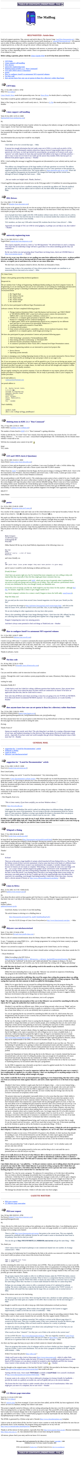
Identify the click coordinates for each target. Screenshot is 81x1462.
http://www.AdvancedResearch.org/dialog (44, 883)
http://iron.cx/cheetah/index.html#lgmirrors (15, 1432)
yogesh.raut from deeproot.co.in (21, 241)
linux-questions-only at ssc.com (57, 170)
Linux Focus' (69, 1342)
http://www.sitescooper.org (46, 1363)
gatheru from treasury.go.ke (16, 897)
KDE (22, 434)
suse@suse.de (67, 598)
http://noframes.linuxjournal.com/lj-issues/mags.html (43, 611)
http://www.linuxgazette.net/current (27, 1239)
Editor (11, 92)
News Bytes (45, 95)
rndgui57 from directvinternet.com (20, 1222)
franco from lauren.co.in (27, 719)
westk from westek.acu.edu (18, 841)
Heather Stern (33, 1453)
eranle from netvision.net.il (18, 773)
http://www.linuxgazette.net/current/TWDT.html (23, 1381)
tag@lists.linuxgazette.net (65, 39)
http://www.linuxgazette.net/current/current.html (22, 1375)
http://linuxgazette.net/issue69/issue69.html (37, 845)
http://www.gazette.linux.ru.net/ (54, 1436)
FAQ (37, 56)
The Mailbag (40, 17)
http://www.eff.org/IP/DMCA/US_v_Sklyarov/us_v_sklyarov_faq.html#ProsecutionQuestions (36, 964)
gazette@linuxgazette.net (61, 41)
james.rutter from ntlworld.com (20, 465)
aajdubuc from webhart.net (20, 430)
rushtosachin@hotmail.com (15, 380)
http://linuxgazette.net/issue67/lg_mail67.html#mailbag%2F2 (29, 922)
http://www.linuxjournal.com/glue (58, 926)
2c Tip (51, 102)
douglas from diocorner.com (18, 204)
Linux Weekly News (7, 95)
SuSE (14, 474)
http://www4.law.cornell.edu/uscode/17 (18, 1043)
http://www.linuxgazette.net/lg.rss (33, 1342)
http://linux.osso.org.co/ (9, 1438)
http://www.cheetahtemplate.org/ (51, 1425)
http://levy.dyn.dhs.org (14, 811)
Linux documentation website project (23, 784)
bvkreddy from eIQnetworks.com (27, 671)
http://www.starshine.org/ (58, 1453)
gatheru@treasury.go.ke (9, 911)
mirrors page (10, 1409)
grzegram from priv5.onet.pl (21, 511)
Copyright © (58, 1447)
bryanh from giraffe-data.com (24, 939)
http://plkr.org (30, 1360)
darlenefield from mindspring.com (12, 118)
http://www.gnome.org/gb (13, 254)
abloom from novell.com (22, 642)
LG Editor (11, 1405)
